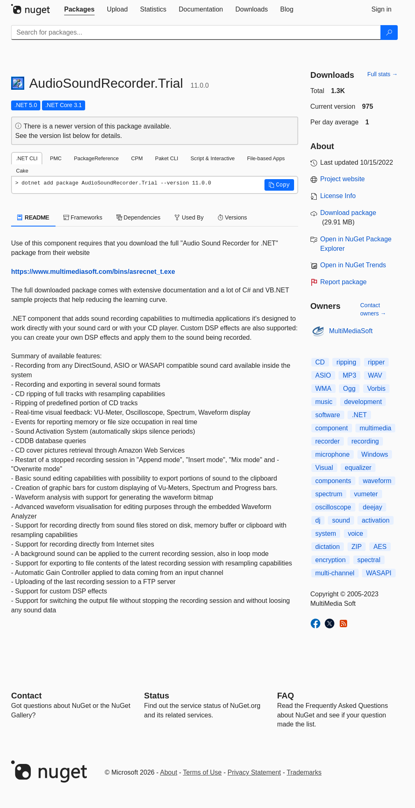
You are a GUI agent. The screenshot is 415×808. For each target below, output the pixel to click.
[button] (279, 185)
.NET (359, 414)
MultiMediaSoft (351, 330)
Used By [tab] (189, 217)
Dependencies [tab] (138, 217)
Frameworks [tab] (82, 217)
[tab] (79, 9)
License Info (338, 195)
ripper (376, 362)
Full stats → (382, 74)
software (327, 414)
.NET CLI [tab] (26, 158)
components (333, 480)
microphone (332, 454)
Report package (343, 281)
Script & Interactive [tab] (212, 158)
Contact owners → (373, 309)
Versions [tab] (232, 217)
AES (380, 546)
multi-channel (335, 573)
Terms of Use (202, 772)
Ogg (349, 388)
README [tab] (33, 217)
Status (156, 695)
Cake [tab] (22, 171)
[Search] (389, 32)
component (331, 428)
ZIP (357, 546)
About (168, 772)
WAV (375, 375)
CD (320, 362)
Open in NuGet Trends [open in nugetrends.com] (353, 265)
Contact (26, 695)
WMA (323, 388)
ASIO (323, 375)
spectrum (329, 493)
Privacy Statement (254, 772)
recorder (327, 441)
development (363, 401)
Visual (324, 467)
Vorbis (376, 388)
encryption (330, 559)
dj (317, 520)
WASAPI (379, 573)
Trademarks (304, 772)
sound (341, 520)
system (325, 533)
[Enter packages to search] (196, 32)
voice (355, 533)
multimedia (375, 428)
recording (365, 441)
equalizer (358, 467)
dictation (327, 546)
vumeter (366, 493)
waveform (377, 480)
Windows (375, 454)
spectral (368, 559)
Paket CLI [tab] (166, 158)
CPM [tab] (137, 158)
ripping (346, 362)
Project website (342, 178)
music (324, 401)
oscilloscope (333, 507)
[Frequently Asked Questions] (285, 695)
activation (375, 520)
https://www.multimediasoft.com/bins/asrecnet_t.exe (93, 271)
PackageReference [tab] (96, 158)
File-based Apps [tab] (266, 158)
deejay (372, 507)
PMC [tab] (55, 158)
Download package (348, 212)
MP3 (349, 375)
